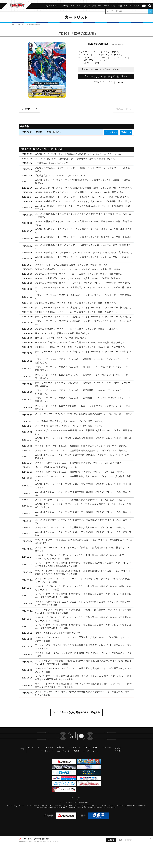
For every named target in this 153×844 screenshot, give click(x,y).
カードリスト (21, 24)
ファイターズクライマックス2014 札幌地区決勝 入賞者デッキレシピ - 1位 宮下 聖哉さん (79, 463)
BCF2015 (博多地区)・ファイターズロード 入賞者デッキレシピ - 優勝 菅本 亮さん (75, 303)
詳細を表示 (128, 840)
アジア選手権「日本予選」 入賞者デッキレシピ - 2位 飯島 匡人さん (69, 426)
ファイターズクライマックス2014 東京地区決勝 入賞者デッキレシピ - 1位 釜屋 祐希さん (80, 472)
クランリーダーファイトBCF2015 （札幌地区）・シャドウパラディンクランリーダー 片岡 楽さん (83, 316)
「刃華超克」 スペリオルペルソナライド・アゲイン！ (61, 175)
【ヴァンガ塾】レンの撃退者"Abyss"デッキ (56, 467)
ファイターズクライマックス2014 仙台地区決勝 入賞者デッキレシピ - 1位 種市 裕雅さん (80, 527)
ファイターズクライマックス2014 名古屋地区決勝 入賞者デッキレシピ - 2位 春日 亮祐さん (81, 450)
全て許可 (111, 840)
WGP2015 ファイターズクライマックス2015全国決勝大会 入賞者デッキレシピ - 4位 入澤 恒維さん (83, 188)
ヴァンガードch (144, 5)
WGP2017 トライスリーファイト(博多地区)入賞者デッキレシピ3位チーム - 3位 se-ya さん (78, 154)
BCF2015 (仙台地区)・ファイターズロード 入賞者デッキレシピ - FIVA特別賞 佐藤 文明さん (80, 342)
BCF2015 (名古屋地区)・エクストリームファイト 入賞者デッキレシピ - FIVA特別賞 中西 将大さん (83, 283)
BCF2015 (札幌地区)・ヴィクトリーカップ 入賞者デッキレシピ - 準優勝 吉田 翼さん (76, 329)
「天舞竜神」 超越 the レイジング (51, 163)
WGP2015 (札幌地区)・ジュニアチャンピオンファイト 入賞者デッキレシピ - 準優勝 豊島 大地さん (83, 201)
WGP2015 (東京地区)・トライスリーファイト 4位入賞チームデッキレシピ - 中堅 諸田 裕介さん (82, 197)
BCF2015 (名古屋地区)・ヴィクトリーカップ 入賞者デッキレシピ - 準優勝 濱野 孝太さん (78, 274)
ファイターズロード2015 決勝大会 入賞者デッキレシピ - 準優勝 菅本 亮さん (72, 265)
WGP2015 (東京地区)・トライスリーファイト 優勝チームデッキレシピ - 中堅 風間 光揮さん (80, 192)
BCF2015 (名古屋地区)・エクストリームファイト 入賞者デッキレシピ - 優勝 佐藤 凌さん (78, 278)
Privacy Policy (56, 841)
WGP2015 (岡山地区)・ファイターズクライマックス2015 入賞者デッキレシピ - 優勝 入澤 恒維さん (83, 252)
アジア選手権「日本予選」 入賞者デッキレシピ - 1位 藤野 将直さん (69, 421)
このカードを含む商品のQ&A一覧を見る (78, 712)
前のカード (31, 109)
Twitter (72, 736)
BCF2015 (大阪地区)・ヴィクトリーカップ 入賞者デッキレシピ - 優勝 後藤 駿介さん (76, 312)
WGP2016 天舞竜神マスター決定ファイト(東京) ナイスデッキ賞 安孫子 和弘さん (75, 159)
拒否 (120, 840)
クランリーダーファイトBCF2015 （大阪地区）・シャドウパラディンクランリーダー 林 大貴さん (83, 307)
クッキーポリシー (76, 800)
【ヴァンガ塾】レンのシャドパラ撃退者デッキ (57, 633)
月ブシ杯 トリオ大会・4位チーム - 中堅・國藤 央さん (61, 338)
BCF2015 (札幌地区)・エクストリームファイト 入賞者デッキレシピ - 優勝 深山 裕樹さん (78, 269)
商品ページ (126, 132)
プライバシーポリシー (76, 798)
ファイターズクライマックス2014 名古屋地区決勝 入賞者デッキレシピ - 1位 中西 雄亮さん (81, 446)
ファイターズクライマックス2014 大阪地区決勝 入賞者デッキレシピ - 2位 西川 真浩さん (80, 499)
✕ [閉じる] (150, 838)
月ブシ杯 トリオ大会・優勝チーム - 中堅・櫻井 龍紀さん (62, 333)
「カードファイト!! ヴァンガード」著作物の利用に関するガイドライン (76, 802)
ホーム (13, 25)
